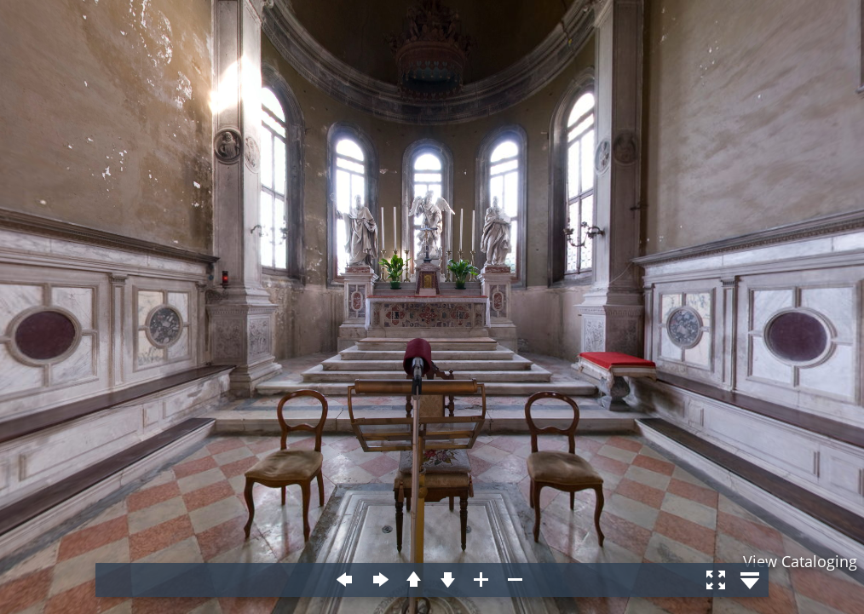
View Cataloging (800, 561)
